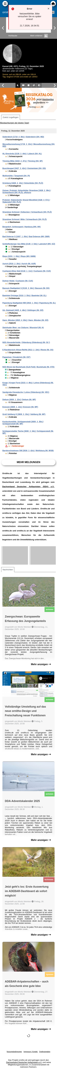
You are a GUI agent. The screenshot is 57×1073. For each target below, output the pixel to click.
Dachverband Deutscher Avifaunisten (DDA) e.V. (28, 486)
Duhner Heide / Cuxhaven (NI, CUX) (17, 281)
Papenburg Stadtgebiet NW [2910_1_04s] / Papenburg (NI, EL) (29, 303)
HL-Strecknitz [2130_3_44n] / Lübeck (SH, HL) (22, 154)
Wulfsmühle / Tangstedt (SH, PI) (16, 176)
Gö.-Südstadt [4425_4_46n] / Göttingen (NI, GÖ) (22, 310)
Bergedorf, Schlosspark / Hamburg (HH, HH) (21, 227)
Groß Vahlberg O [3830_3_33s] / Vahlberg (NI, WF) (23, 414)
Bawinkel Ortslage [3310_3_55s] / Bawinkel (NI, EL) (24, 295)
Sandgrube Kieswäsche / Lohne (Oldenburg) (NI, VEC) (25, 392)
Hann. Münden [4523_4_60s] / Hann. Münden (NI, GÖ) (25, 320)
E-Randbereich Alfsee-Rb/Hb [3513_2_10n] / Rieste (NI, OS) (27, 350)
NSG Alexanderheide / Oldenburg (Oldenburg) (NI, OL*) (26, 342)
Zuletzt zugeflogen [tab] (11, 117)
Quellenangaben (44, 1051)
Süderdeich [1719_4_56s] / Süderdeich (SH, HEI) (23, 137)
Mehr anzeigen (41, 664)
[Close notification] (48, 8)
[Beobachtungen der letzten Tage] (14, 123)
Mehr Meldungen (28, 462)
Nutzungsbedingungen (14, 1051)
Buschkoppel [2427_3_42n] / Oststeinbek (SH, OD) (24, 168)
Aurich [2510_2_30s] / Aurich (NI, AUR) (19, 264)
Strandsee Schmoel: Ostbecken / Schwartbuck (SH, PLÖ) (27, 212)
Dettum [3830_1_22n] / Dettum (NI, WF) (19, 400)
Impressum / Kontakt (31, 1051)
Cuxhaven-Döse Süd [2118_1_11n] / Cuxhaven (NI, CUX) (26, 271)
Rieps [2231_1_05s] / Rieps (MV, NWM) (19, 256)
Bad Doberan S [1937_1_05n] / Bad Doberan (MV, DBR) (26, 236)
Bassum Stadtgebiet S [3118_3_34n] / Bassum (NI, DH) (25, 288)
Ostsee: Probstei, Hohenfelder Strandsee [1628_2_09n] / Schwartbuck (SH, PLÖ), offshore (26, 191)
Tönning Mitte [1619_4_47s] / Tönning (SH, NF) (22, 161)
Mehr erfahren (39, 36)
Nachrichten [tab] (8, 569)
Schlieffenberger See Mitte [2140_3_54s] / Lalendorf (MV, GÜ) (28, 244)
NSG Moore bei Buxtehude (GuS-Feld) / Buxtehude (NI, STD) (28, 367)
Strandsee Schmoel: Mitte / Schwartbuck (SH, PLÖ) (24, 219)
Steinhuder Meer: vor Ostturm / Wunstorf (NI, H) (23, 328)
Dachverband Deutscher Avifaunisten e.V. (24, 1062)
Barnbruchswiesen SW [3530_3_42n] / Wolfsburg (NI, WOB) (28, 451)
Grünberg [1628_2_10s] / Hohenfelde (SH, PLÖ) (22, 183)
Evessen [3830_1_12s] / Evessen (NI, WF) (20, 407)
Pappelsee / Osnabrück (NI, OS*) (16, 357)
